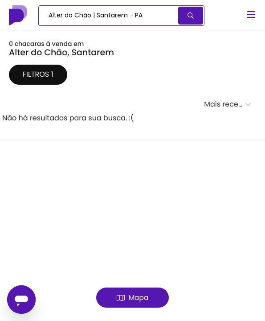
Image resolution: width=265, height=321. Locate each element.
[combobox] (109, 15)
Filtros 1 (38, 74)
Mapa (132, 297)
